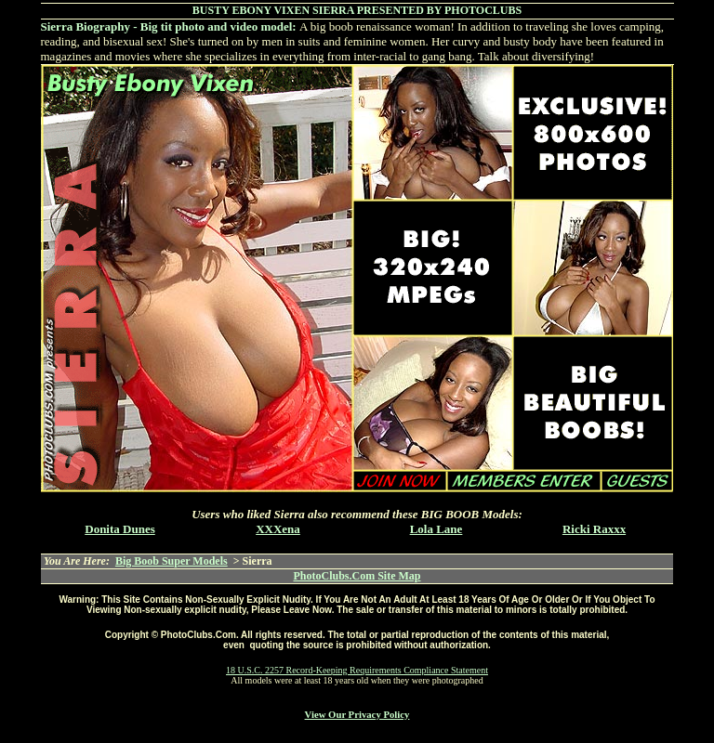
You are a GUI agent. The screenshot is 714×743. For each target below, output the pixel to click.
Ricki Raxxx (594, 529)
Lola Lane (436, 529)
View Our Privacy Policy (357, 714)
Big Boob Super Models (171, 560)
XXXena (278, 529)
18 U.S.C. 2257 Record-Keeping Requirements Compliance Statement (357, 670)
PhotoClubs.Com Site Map (356, 575)
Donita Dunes (120, 529)
